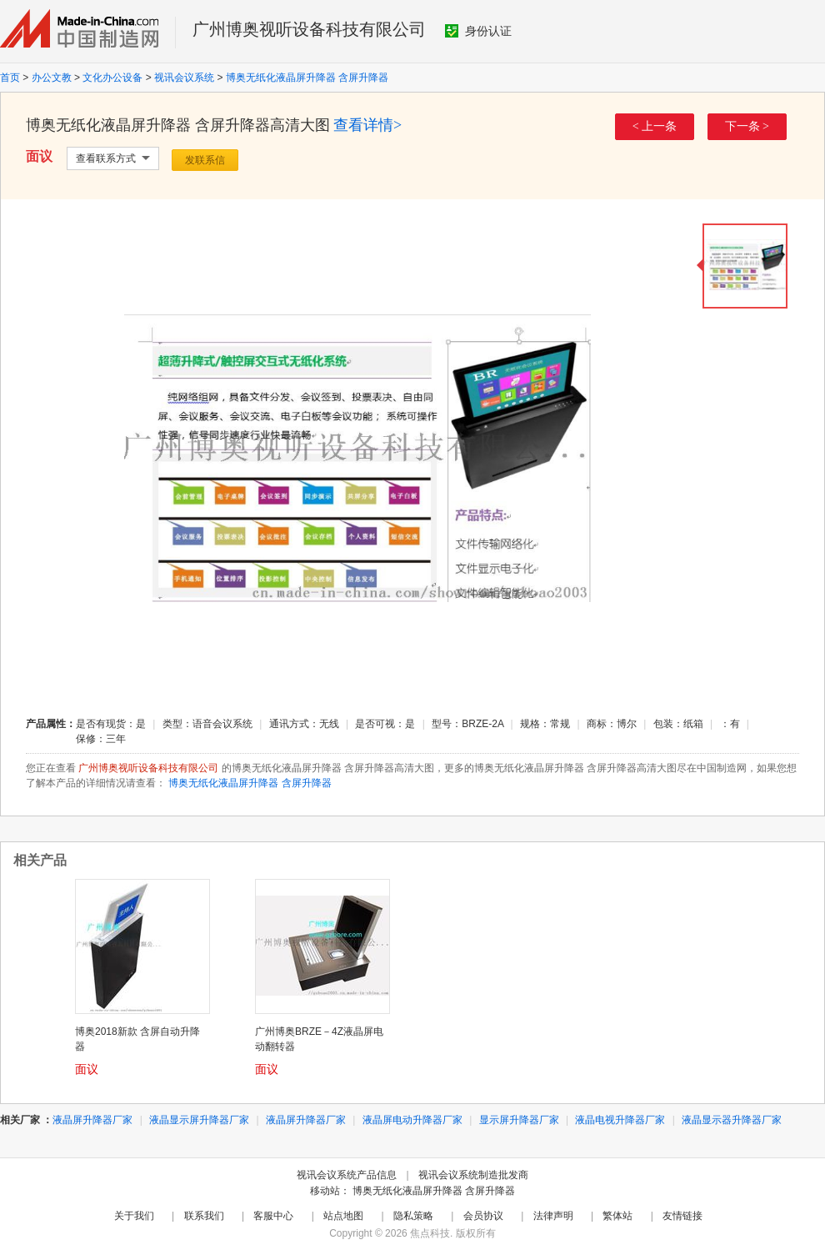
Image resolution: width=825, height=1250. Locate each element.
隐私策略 (413, 1216)
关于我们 (134, 1216)
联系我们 (204, 1216)
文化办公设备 (112, 77)
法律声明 (553, 1216)
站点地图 (343, 1216)
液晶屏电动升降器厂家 (412, 1120)
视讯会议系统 (184, 77)
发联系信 (205, 160)
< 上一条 (654, 126)
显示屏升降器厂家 (519, 1120)
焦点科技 (430, 1233)
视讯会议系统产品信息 (347, 1175)
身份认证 (478, 31)
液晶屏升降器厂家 (92, 1120)
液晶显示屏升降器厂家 (199, 1120)
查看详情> (367, 125)
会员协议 (483, 1216)
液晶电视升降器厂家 (620, 1120)
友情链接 (682, 1216)
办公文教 (52, 77)
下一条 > (747, 126)
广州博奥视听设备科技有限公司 (309, 29)
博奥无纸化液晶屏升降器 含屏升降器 (307, 77)
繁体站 (617, 1216)
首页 (10, 77)
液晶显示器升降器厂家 (732, 1120)
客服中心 (273, 1216)
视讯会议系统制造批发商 (473, 1175)
